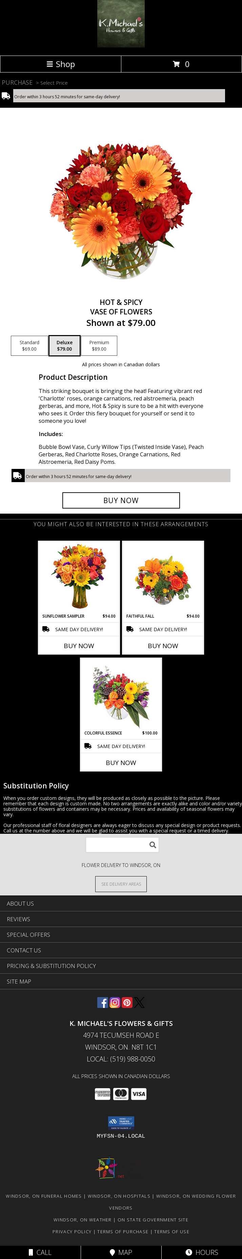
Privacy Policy (72, 1232)
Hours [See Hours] (201, 1252)
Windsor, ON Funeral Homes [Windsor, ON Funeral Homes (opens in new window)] (44, 1196)
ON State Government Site (153, 1220)
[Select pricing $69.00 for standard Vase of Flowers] (29, 346)
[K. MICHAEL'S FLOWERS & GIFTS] (121, 45)
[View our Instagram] (114, 1006)
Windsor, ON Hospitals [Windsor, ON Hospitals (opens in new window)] (119, 1196)
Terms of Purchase (122, 1232)
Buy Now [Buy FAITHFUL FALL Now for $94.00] (163, 645)
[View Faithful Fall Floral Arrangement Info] (163, 577)
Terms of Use (171, 1232)
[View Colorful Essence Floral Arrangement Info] (121, 694)
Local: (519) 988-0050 (121, 1059)
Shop (60, 63)
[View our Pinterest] (127, 1006)
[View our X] (139, 1006)
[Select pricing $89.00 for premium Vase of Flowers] (99, 346)
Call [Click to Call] (40, 1252)
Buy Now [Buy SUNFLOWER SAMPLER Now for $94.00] (79, 645)
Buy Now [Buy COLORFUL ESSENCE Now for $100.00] (121, 762)
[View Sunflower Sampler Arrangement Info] (79, 577)
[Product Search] (122, 844)
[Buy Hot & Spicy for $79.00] (121, 500)
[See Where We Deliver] (121, 884)
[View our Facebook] (102, 1006)
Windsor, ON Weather (83, 1220)
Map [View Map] (121, 1252)
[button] (121, 1123)
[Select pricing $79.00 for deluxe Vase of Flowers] (64, 346)
